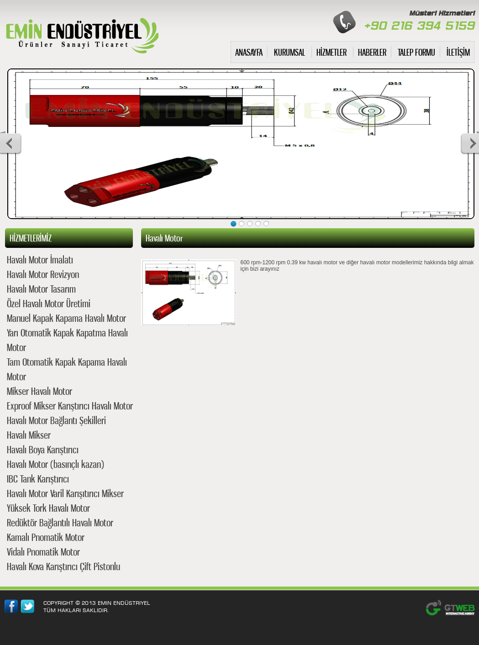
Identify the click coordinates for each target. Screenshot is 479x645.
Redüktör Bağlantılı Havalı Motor (60, 522)
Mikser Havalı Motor (39, 391)
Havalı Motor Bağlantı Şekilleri (56, 420)
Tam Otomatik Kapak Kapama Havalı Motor (67, 369)
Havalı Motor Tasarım (41, 289)
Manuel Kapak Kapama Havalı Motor (66, 318)
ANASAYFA (249, 52)
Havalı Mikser (29, 435)
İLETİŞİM (458, 52)
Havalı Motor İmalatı (40, 259)
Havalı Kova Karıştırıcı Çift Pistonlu (63, 566)
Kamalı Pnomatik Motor (45, 537)
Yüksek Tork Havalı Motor (48, 508)
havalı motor (81, 33)
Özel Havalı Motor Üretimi (48, 303)
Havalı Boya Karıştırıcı (43, 449)
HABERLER (372, 52)
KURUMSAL (289, 52)
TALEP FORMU (416, 52)
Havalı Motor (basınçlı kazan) (55, 464)
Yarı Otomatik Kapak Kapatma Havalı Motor (67, 339)
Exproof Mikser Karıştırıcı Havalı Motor (70, 405)
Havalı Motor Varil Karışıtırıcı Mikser (65, 493)
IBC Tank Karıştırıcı (38, 478)
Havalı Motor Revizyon (43, 274)
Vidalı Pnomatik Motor (43, 551)
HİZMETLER (331, 52)
